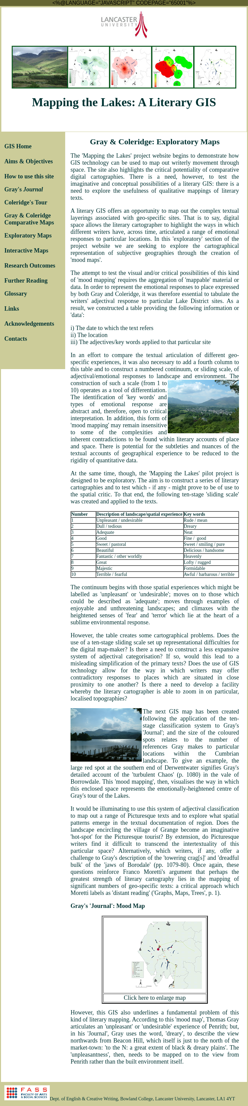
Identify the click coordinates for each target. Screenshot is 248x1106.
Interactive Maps (26, 250)
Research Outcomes (29, 265)
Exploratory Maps (28, 235)
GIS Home (18, 146)
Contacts (15, 338)
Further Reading (25, 280)
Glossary (15, 293)
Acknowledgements (29, 323)
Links (11, 308)
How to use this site (29, 176)
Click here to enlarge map (155, 997)
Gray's (23, 189)
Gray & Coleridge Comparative (27, 219)
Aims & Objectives (28, 161)
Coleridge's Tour (25, 202)
